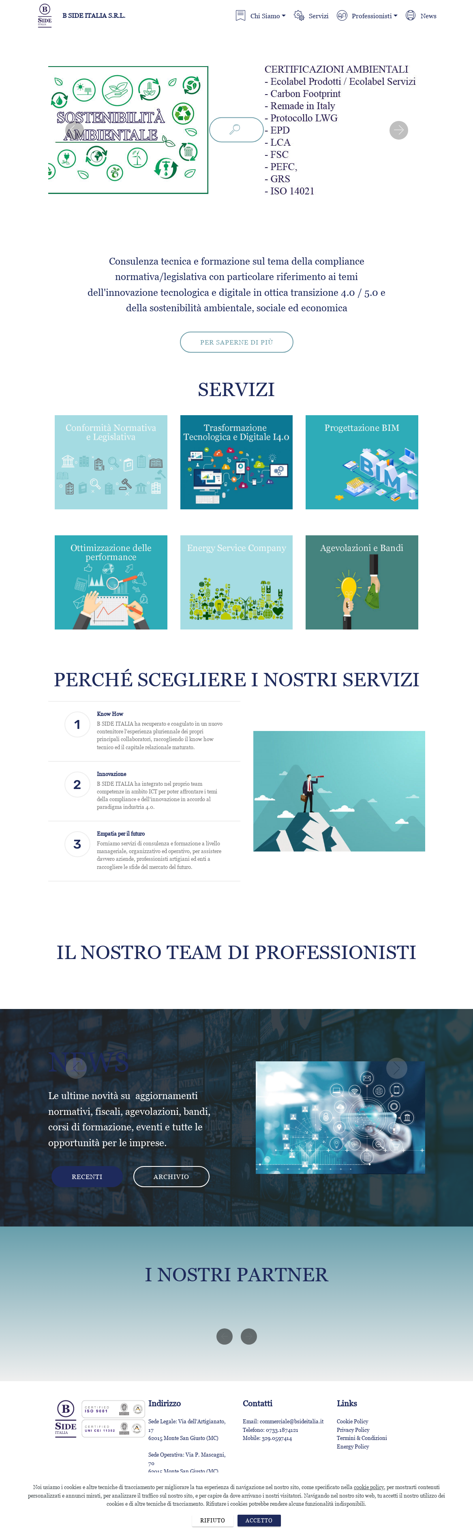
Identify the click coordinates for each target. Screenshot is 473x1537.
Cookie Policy (352, 1421)
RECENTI (87, 1176)
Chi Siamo (257, 15)
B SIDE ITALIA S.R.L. (93, 15)
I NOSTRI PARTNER (236, 1274)
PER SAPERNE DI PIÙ (236, 342)
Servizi (311, 15)
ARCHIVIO (171, 1176)
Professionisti (364, 15)
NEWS (88, 1062)
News (421, 15)
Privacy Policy (353, 1430)
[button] (74, 130)
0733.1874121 (282, 1430)
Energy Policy (353, 1446)
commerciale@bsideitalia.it (292, 1421)
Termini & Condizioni (362, 1438)
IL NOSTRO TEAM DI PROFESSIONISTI (236, 952)
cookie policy (369, 1513)
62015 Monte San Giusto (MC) (183, 1438)
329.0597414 (277, 1438)
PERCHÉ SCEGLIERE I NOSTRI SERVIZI (237, 679)
